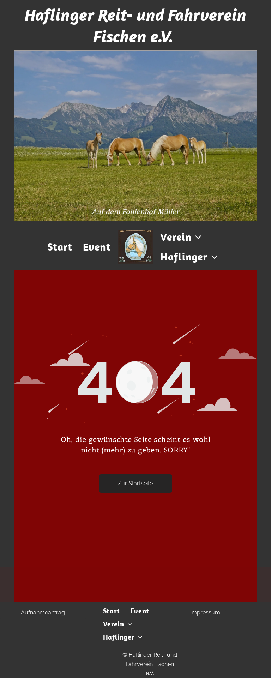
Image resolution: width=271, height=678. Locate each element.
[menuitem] (60, 247)
